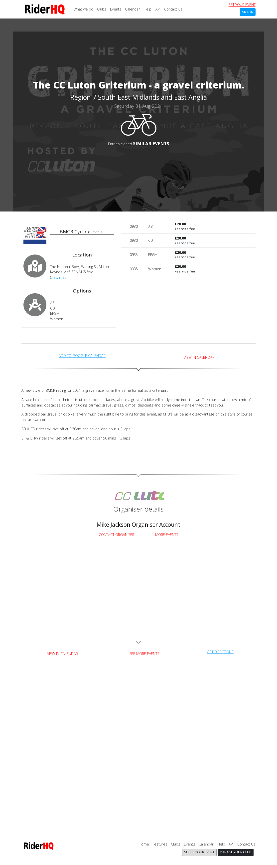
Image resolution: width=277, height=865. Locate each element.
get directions (220, 652)
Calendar (132, 9)
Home (144, 844)
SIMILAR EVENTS (151, 143)
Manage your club (235, 852)
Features (159, 844)
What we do (83, 9)
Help (147, 9)
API (157, 9)
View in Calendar (199, 357)
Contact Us (173, 9)
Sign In (247, 12)
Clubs (101, 9)
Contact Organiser (116, 534)
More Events (166, 534)
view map (59, 277)
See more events (144, 653)
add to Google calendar (82, 355)
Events (115, 9)
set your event (242, 4)
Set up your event (199, 852)
